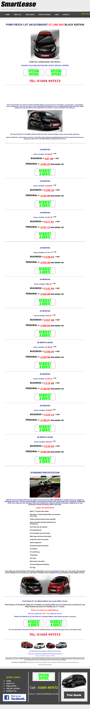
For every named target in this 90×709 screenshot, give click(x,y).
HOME (7, 14)
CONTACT (66, 14)
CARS (57, 14)
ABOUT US (18, 14)
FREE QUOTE (30, 14)
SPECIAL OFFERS (44, 14)
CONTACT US (11, 691)
